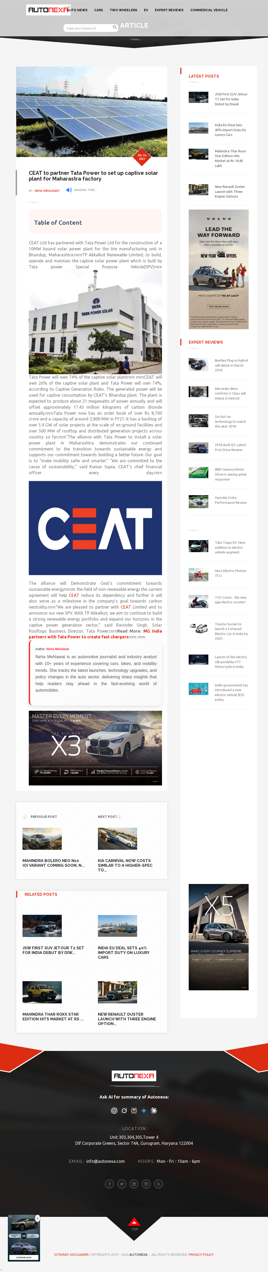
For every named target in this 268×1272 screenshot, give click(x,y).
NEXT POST (110, 816)
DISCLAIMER (80, 1254)
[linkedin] (134, 1183)
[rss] (158, 1183)
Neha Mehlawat (47, 190)
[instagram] (146, 1183)
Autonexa (138, 1254)
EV (146, 10)
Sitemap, (62, 1254)
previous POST (40, 816)
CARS (98, 10)
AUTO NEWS (77, 10)
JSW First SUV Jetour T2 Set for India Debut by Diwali (231, 99)
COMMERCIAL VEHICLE (209, 10)
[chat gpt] (114, 1112)
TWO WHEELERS (123, 10)
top (134, 1229)
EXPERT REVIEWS (169, 10)
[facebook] (109, 1183)
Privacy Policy (201, 1254)
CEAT (87, 595)
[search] (114, 27)
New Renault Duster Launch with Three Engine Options (230, 191)
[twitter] (121, 1183)
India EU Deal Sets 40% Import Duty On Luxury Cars (230, 129)
